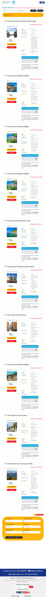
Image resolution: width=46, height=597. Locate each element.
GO (31, 586)
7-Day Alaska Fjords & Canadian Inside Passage (21, 21)
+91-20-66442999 (20, 571)
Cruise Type (27, 530)
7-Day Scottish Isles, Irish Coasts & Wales (20, 464)
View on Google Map (23, 581)
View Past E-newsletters (23, 589)
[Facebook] (17, 592)
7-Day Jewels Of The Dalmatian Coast (18, 221)
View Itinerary (11, 44)
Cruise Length (9, 524)
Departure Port (9, 530)
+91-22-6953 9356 (30, 574)
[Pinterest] (26, 592)
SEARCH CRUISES (14, 537)
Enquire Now (8, 15)
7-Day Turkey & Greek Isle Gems (17, 415)
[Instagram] (29, 592)
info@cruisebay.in (37, 571)
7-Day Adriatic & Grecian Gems (16, 315)
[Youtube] (24, 592)
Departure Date (27, 518)
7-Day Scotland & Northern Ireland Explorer (20, 266)
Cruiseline (26, 524)
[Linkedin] (22, 592)
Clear (33, 10)
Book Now (11, 47)
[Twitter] (19, 592)
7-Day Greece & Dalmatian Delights (18, 76)
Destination (9, 518)
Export (40, 10)
